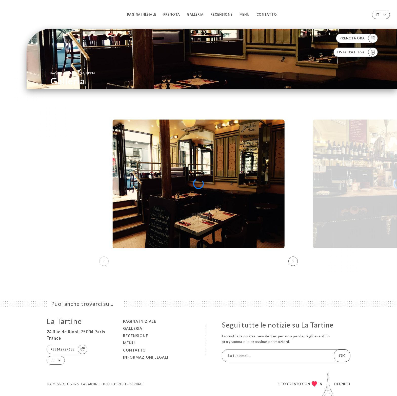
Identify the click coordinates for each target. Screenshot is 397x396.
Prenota (171, 14)
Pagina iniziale (141, 14)
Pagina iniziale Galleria (72, 73)
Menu (244, 14)
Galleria (195, 14)
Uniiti (344, 384)
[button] (293, 261)
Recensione (221, 14)
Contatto (266, 14)
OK (342, 355)
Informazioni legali (145, 357)
